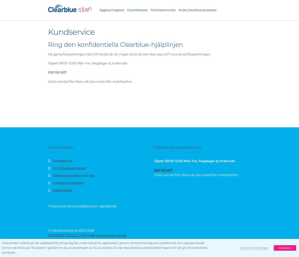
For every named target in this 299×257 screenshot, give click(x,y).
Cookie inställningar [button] (254, 248)
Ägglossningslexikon (68, 183)
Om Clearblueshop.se (69, 168)
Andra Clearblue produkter (198, 10)
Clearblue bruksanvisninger (74, 175)
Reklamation (63, 190)
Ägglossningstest (112, 10)
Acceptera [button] (285, 247)
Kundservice (62, 160)
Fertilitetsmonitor (163, 10)
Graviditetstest (137, 10)
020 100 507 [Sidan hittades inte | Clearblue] (163, 170)
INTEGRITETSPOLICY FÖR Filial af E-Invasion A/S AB (87, 235)
